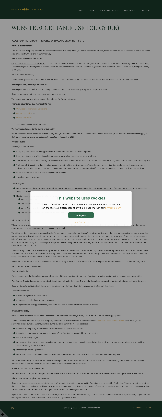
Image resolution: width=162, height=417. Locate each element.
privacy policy (113, 207)
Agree (81, 214)
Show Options (81, 222)
